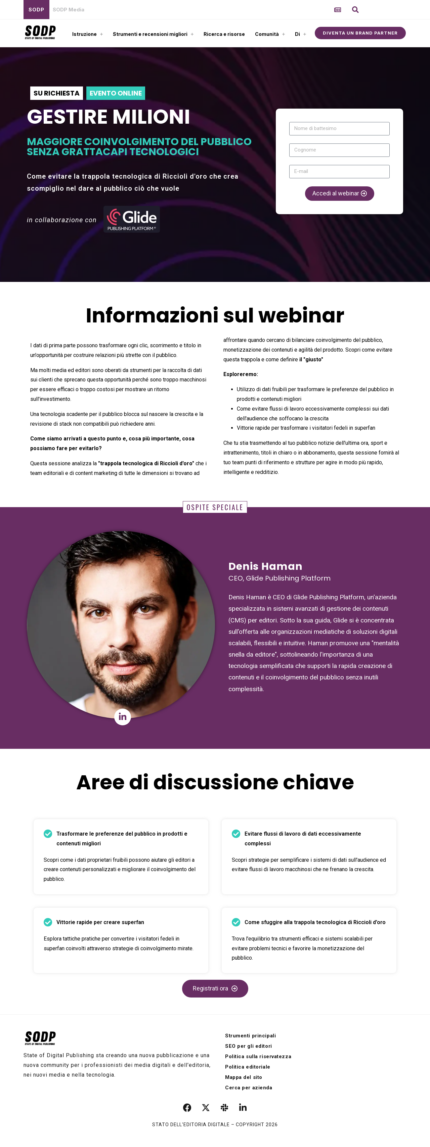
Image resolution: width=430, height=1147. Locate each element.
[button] (355, 9)
